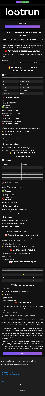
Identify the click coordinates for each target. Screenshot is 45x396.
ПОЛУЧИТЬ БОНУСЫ (22, 26)
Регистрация (25, 2)
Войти (18, 2)
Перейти (22, 353)
